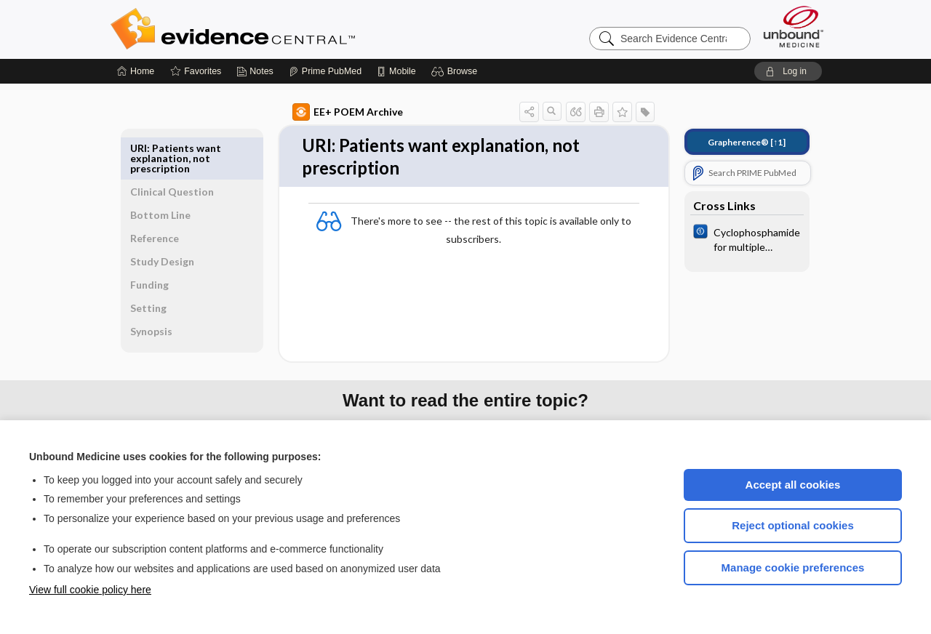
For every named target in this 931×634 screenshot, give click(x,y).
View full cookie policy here (90, 589)
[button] (456, 71)
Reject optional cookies (793, 525)
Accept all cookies (793, 484)
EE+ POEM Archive (331, 112)
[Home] (135, 71)
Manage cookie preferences (793, 567)
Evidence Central (291, 29)
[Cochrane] (730, 238)
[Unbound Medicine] (794, 26)
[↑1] (730, 142)
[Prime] (325, 71)
